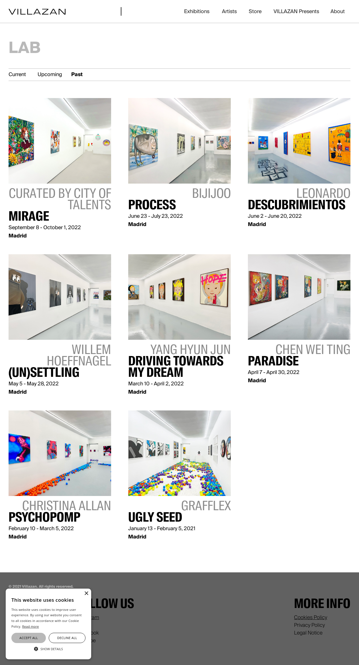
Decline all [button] (67, 638)
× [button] (86, 593)
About (338, 11)
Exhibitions (196, 11)
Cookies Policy (310, 617)
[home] (37, 11)
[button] (48, 649)
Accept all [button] (28, 638)
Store (255, 11)
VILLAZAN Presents (296, 11)
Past (77, 74)
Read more (30, 626)
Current (17, 74)
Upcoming (50, 74)
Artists (229, 11)
